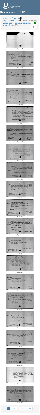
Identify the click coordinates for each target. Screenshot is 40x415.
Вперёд (29, 408)
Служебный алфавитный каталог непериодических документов (16, 20)
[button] (33, 27)
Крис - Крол (8, 25)
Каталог (6, 18)
